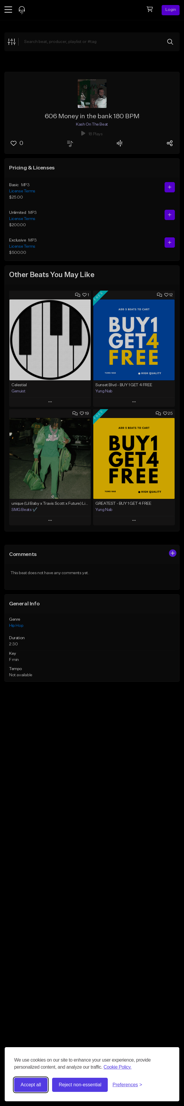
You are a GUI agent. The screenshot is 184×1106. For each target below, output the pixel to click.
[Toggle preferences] (127, 1084)
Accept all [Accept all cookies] (31, 1084)
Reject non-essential (80, 1084)
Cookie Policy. (118, 1067)
